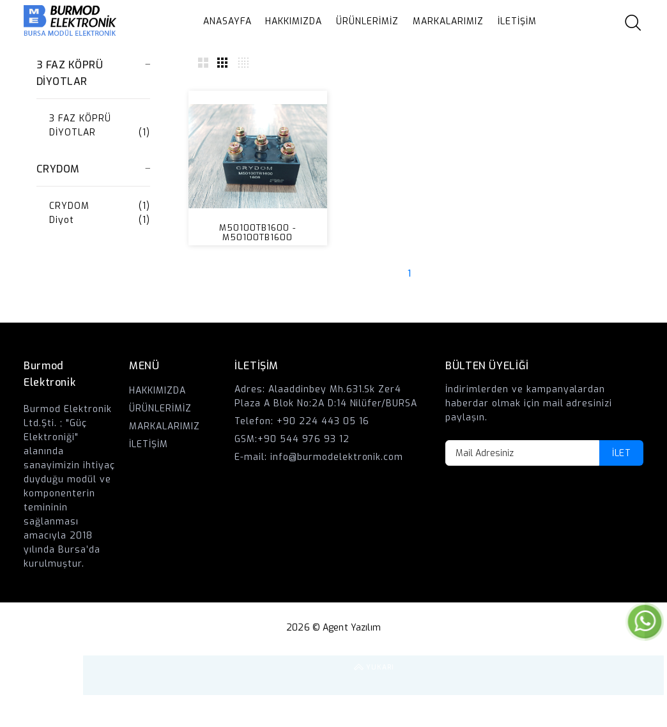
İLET (621, 453)
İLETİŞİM (517, 21)
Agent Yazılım (352, 628)
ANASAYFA (227, 21)
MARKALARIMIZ (448, 21)
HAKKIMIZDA (293, 21)
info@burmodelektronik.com (337, 457)
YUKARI (644, 675)
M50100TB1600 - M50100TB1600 (257, 232)
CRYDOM (69, 206)
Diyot (61, 220)
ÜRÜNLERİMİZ (367, 21)
